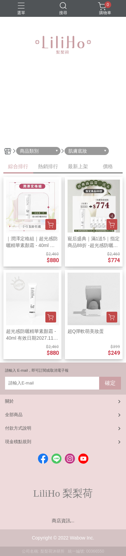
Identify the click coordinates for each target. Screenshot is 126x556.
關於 (9, 401)
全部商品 (14, 414)
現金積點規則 (18, 441)
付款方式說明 (18, 428)
